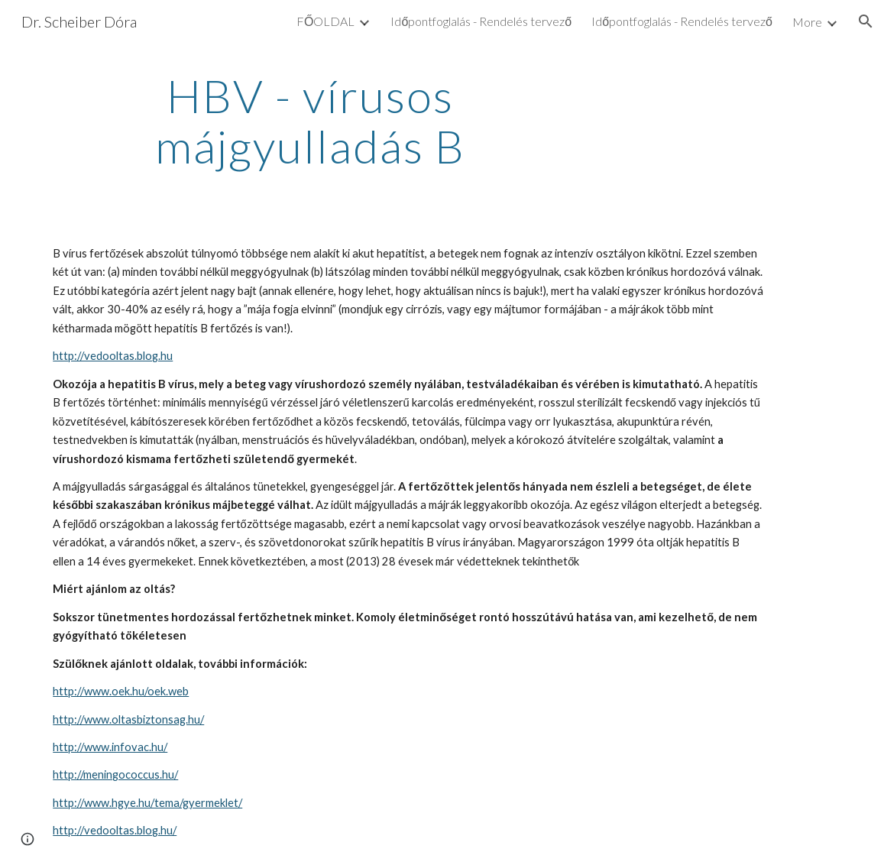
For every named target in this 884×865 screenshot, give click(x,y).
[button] (865, 21)
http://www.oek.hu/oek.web (121, 691)
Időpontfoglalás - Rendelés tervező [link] (481, 21)
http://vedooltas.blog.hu (113, 355)
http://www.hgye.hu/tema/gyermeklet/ (147, 802)
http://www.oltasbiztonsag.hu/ (128, 719)
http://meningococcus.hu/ (115, 774)
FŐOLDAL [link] (325, 21)
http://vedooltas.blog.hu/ (114, 830)
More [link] (807, 22)
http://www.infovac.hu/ (110, 746)
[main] (310, 120)
